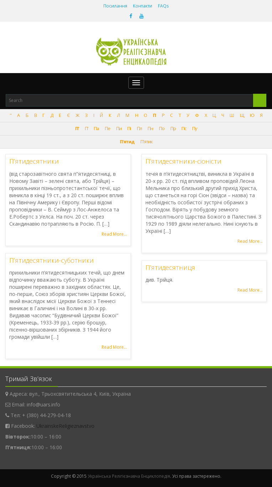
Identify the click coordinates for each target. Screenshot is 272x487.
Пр (173, 128)
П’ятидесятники (34, 161)
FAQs (163, 6)
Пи (119, 128)
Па (96, 128)
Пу (194, 128)
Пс (183, 128)
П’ (86, 128)
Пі (129, 128)
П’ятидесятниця (170, 267)
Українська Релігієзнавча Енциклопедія (129, 476)
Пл (139, 128)
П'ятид (127, 142)
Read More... (114, 234)
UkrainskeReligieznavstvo (65, 425)
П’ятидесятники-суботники (51, 260)
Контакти (142, 6)
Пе (107, 128)
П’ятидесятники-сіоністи (183, 161)
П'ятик (146, 142)
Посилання (115, 6)
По (161, 128)
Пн (150, 128)
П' (77, 128)
